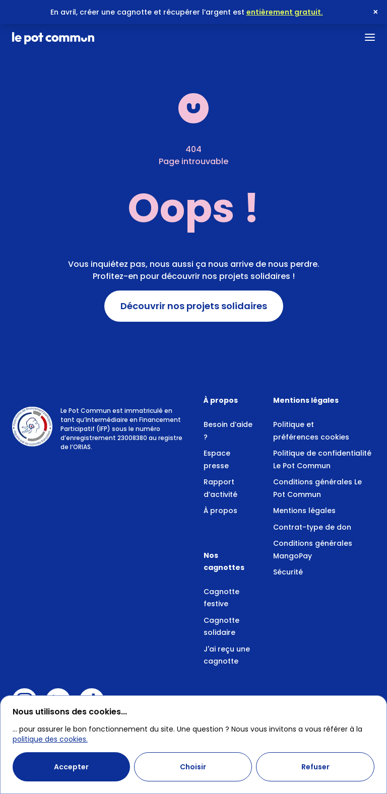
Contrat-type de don (312, 527)
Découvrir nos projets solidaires (193, 306)
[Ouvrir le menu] (370, 37)
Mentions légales (304, 511)
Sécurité (288, 572)
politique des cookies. (50, 739)
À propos (220, 511)
